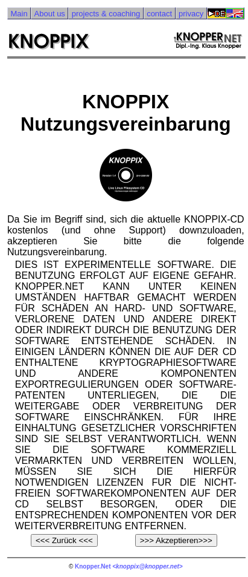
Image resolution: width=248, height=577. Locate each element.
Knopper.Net (92, 566)
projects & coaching (106, 13)
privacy (191, 13)
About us (49, 13)
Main (18, 13)
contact (159, 13)
